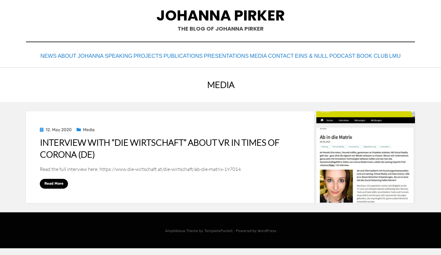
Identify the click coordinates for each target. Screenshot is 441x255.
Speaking (131, 55)
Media (292, 55)
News (50, 55)
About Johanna (88, 55)
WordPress (267, 237)
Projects (166, 55)
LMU (239, 64)
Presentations (255, 55)
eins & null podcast (371, 55)
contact (323, 55)
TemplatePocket (218, 237)
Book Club (210, 64)
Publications (207, 55)
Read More (53, 190)
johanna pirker (220, 15)
